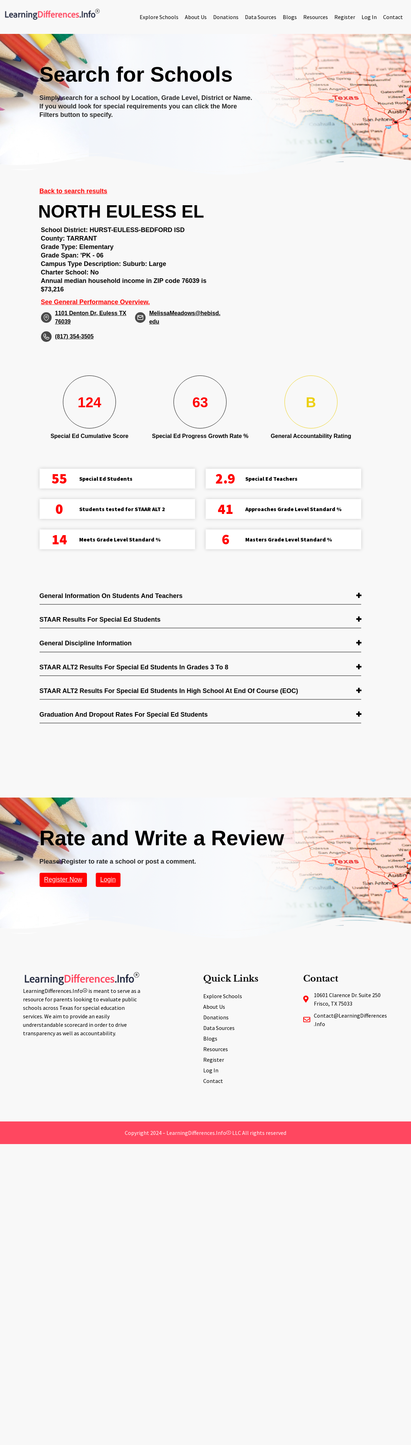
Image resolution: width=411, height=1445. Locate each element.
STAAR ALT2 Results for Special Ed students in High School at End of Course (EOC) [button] (169, 690)
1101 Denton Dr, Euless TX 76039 (91, 317)
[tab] (200, 596)
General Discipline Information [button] (86, 643)
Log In (369, 16)
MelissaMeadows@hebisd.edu (184, 317)
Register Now (63, 879)
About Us (196, 16)
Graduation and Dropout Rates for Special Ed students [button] (124, 714)
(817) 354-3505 (74, 336)
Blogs (290, 16)
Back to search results (73, 191)
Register (344, 16)
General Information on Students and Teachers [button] (111, 595)
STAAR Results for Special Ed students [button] (100, 619)
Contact (393, 16)
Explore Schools (159, 16)
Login (108, 879)
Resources (315, 16)
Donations (226, 16)
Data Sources (260, 16)
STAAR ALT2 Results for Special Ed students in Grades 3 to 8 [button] (134, 667)
